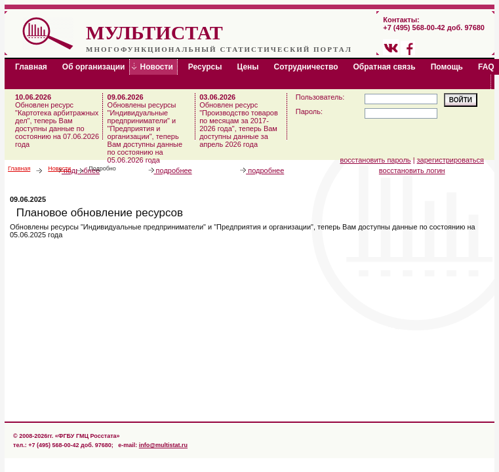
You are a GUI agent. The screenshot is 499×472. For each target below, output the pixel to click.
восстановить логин (412, 170)
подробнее (170, 170)
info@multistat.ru (163, 445)
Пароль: (309, 111)
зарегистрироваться (450, 160)
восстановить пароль (375, 160)
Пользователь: (320, 97)
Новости (59, 168)
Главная (19, 168)
